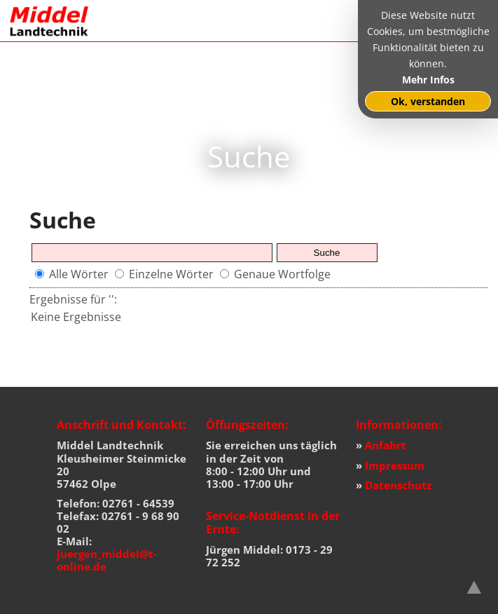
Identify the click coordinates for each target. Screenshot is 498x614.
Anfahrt (385, 445)
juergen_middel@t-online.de (107, 560)
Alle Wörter (79, 274)
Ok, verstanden (428, 101)
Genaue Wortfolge (282, 274)
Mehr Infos (428, 79)
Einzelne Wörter (171, 274)
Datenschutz (398, 485)
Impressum (394, 465)
